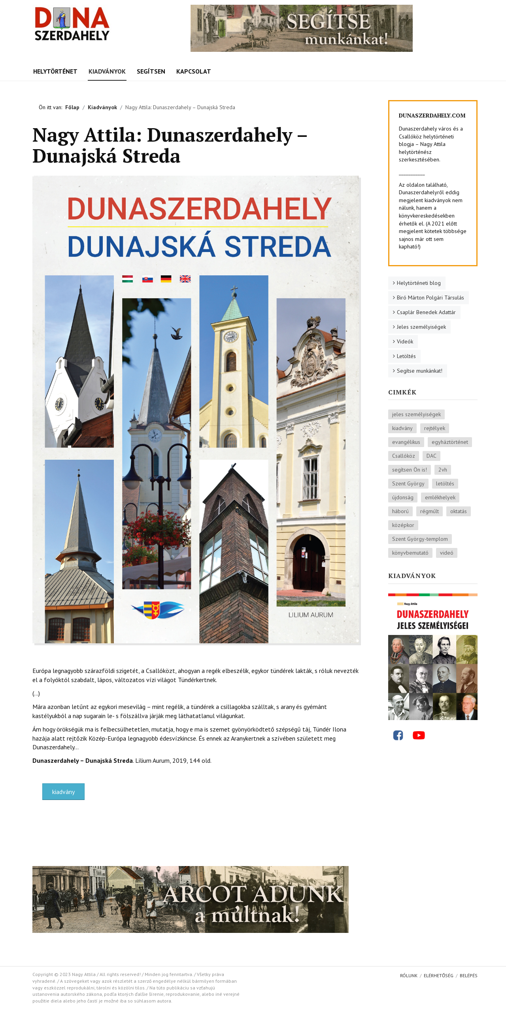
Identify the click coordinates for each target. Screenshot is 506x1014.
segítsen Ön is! (409, 469)
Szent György (408, 483)
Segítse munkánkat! (419, 370)
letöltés (445, 483)
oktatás (458, 511)
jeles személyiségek (416, 414)
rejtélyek (434, 428)
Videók (405, 341)
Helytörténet (55, 71)
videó (446, 552)
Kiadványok (107, 71)
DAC (431, 455)
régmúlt (429, 511)
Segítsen (151, 71)
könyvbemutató (410, 552)
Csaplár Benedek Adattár (426, 312)
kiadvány (63, 792)
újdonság (402, 497)
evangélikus (406, 441)
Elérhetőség (438, 975)
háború (400, 511)
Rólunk (408, 975)
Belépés (469, 975)
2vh (442, 469)
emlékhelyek (440, 497)
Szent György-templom (420, 538)
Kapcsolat (193, 71)
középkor (403, 525)
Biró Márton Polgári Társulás (430, 297)
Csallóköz (403, 455)
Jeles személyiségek (421, 326)
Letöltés (406, 356)
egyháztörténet (450, 441)
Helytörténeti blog (419, 282)
